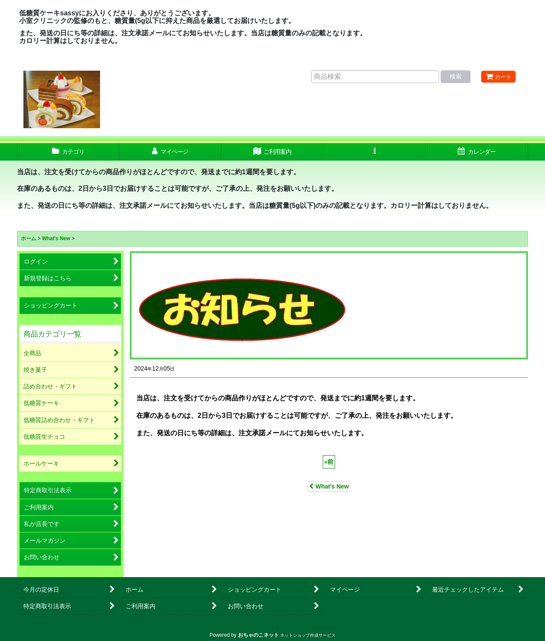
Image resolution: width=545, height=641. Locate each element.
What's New (329, 486)
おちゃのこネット (258, 635)
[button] (375, 152)
